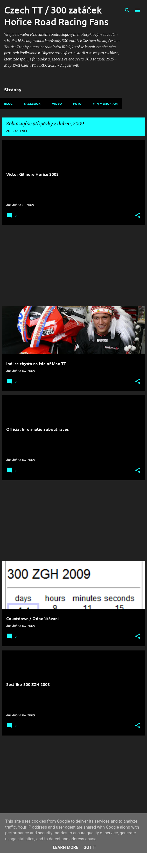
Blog (8, 103)
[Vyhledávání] (127, 10)
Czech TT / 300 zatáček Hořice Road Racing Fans (56, 15)
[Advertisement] (73, 266)
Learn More (65, 847)
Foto (77, 103)
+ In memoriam (105, 103)
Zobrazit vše (17, 131)
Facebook (32, 103)
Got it (89, 847)
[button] (138, 215)
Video (57, 103)
